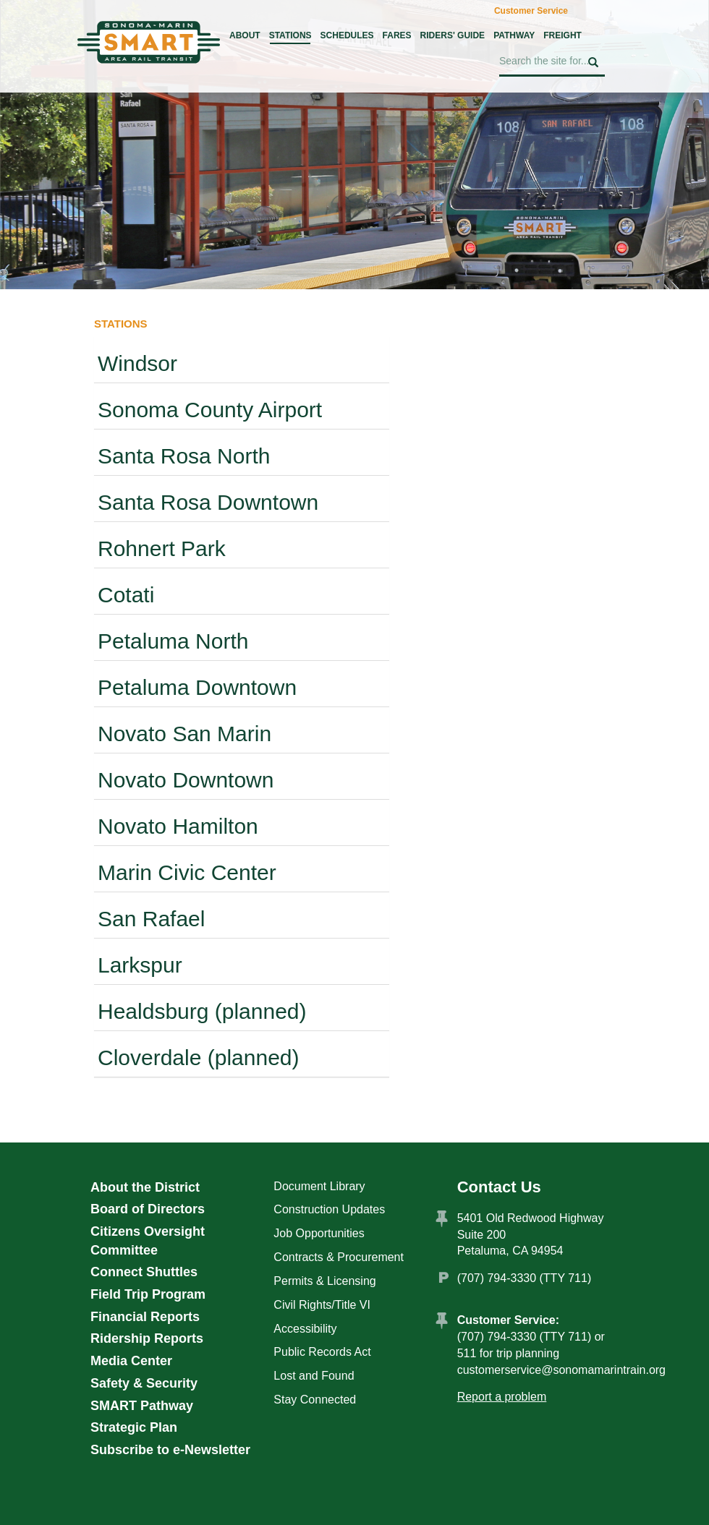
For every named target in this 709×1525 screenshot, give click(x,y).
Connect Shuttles (144, 1272)
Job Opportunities (318, 1233)
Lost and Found (313, 1376)
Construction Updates (329, 1209)
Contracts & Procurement (338, 1257)
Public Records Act (321, 1352)
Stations (290, 35)
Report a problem (502, 1397)
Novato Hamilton (178, 826)
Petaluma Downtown (197, 687)
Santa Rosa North (184, 456)
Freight (562, 35)
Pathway (514, 35)
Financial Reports (145, 1317)
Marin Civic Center (187, 872)
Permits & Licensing (324, 1281)
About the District (145, 1187)
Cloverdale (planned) (199, 1057)
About (244, 35)
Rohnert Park (162, 548)
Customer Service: (508, 1320)
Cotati (126, 595)
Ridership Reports (146, 1338)
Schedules (347, 35)
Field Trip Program (147, 1294)
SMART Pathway (141, 1405)
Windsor (137, 363)
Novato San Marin (184, 734)
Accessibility (304, 1329)
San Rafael (151, 919)
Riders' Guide (452, 35)
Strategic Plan (133, 1427)
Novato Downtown (185, 780)
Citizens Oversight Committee (147, 1240)
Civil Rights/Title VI (321, 1305)
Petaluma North (173, 641)
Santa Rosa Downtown (208, 502)
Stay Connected (314, 1399)
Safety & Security (144, 1383)
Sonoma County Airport (210, 410)
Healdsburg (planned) (202, 1011)
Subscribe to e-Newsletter (170, 1450)
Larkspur (140, 965)
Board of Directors (147, 1209)
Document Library (319, 1186)
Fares (397, 35)
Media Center (131, 1361)
